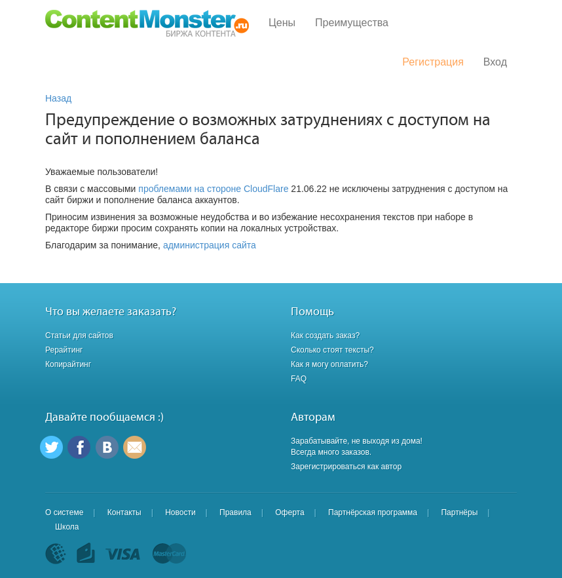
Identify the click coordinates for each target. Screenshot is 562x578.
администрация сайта (209, 245)
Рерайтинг (64, 350)
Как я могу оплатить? (329, 364)
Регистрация (433, 61)
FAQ (299, 378)
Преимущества (351, 22)
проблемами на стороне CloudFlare (213, 188)
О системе (64, 512)
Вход (495, 61)
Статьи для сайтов (79, 335)
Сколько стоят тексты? (332, 350)
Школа (67, 526)
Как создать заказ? (325, 335)
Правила (235, 512)
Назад (58, 98)
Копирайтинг (68, 364)
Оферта (289, 512)
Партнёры (459, 512)
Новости (180, 512)
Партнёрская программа (372, 512)
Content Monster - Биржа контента (147, 23)
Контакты (124, 512)
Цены (282, 22)
